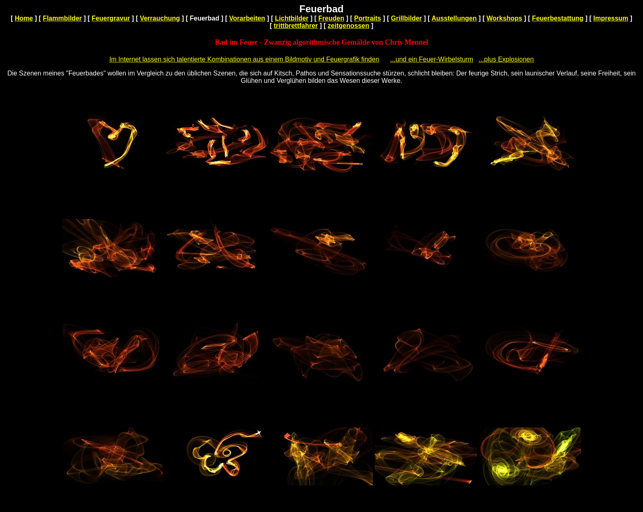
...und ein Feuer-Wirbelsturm (431, 59)
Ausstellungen (454, 18)
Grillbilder (406, 18)
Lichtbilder (292, 18)
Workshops (504, 18)
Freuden (331, 18)
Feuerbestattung (557, 18)
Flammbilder (62, 18)
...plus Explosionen (506, 59)
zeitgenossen (348, 25)
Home (24, 18)
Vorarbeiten (247, 18)
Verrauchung (160, 18)
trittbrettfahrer (296, 25)
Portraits (367, 18)
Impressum (610, 18)
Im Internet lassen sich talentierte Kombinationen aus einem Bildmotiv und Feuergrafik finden (244, 59)
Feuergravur (111, 18)
